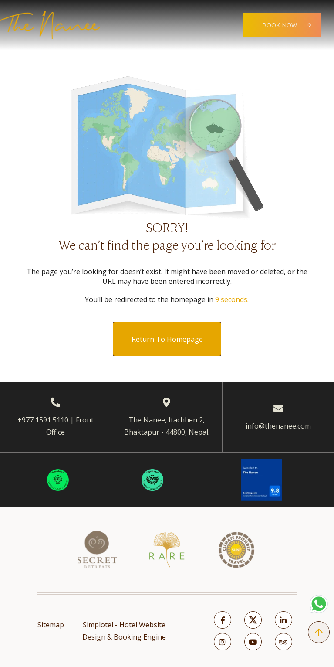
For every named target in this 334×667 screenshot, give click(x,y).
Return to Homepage (167, 339)
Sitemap (50, 625)
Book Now (279, 25)
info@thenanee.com (278, 426)
